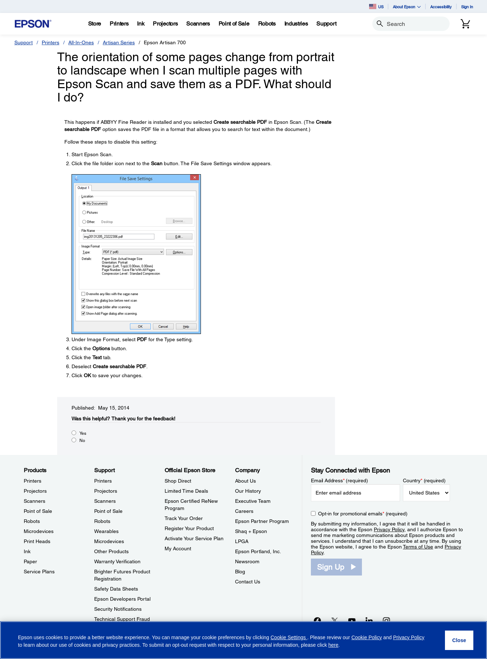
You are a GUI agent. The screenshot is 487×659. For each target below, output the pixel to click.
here (334, 645)
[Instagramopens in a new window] (386, 620)
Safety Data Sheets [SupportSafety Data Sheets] (116, 589)
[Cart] (465, 24)
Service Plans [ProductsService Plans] (39, 571)
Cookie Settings (289, 637)
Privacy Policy (389, 529)
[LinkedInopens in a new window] (369, 620)
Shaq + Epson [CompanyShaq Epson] (251, 531)
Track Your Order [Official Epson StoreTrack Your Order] (184, 518)
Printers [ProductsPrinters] (32, 481)
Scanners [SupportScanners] (105, 501)
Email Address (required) (339, 480)
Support (23, 42)
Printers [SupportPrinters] (103, 481)
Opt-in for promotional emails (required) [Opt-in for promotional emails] (363, 513)
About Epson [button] (407, 6)
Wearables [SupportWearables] (106, 531)
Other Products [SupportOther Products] (111, 551)
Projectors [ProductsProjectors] (35, 491)
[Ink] (140, 24)
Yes (82, 433)
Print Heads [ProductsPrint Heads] (37, 541)
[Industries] (296, 24)
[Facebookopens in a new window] (317, 620)
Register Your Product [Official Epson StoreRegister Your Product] (189, 528)
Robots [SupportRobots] (102, 521)
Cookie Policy (367, 637)
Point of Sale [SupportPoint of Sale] (108, 511)
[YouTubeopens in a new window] (351, 620)
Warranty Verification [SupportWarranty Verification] (117, 561)
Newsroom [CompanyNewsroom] (247, 561)
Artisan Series (119, 42)
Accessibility (441, 6)
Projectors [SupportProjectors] (105, 491)
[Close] (459, 640)
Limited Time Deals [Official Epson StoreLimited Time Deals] (186, 491)
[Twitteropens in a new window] (334, 620)
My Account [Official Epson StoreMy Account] (178, 548)
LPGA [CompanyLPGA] (241, 541)
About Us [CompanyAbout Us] (245, 481)
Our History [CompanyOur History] (248, 491)
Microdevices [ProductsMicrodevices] (39, 531)
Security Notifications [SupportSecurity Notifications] (118, 609)
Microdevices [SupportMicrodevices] (109, 541)
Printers (50, 42)
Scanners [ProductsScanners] (34, 501)
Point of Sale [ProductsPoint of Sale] (38, 511)
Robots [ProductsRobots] (32, 521)
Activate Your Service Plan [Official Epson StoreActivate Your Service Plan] (194, 538)
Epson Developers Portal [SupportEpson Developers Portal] (122, 599)
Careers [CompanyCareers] (244, 511)
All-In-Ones (81, 42)
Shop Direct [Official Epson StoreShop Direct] (178, 481)
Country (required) (424, 480)
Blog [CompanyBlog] (240, 571)
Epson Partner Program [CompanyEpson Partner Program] (262, 521)
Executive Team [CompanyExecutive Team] (253, 501)
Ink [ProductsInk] (27, 551)
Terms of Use (418, 547)
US (376, 6)
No (82, 440)
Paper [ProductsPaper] (30, 561)
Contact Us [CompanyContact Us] (247, 581)
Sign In (467, 6)
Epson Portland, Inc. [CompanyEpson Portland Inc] (258, 551)
